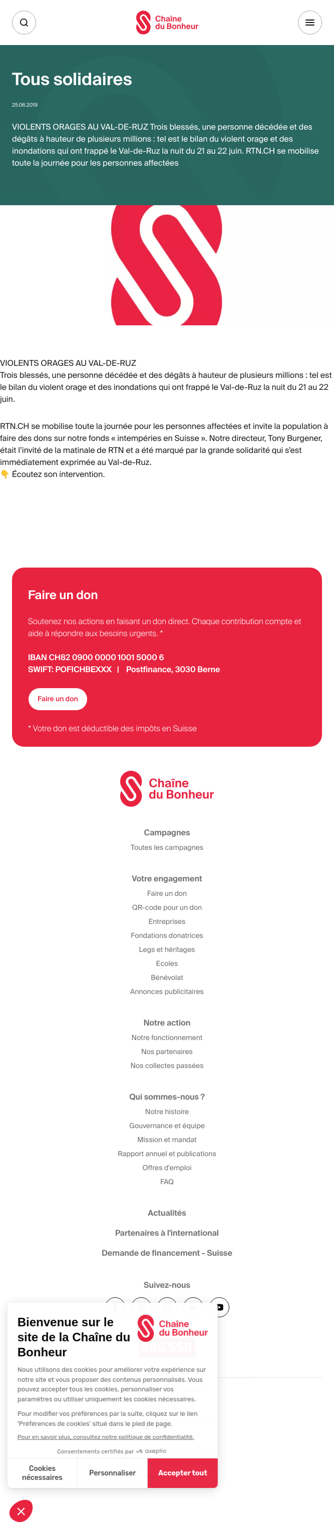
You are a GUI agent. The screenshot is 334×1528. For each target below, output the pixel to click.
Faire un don (58, 699)
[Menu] (310, 23)
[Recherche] (24, 23)
